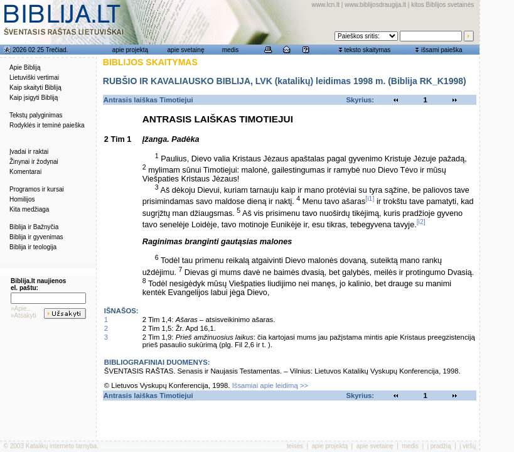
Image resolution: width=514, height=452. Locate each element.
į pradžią (439, 446)
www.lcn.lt (326, 4)
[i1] (369, 198)
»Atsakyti (23, 315)
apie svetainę (186, 49)
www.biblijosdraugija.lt (375, 4)
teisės (295, 446)
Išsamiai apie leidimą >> (270, 385)
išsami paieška (442, 49)
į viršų (467, 446)
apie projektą (130, 49)
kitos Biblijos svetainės (442, 4)
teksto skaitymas (367, 49)
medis (230, 49)
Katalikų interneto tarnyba (61, 446)
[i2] (421, 221)
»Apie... (21, 308)
